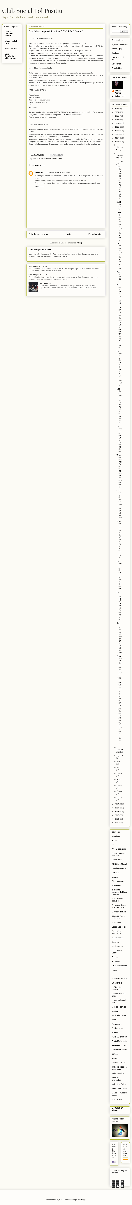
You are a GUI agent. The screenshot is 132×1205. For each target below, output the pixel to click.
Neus (114, 1020)
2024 (117, 112)
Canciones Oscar (119, 868)
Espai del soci (117, 40)
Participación (57, 159)
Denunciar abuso (117, 1109)
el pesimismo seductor (117, 899)
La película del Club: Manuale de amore (119, 575)
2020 (117, 127)
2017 (117, 138)
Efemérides (116, 885)
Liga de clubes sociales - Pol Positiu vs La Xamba (119, 406)
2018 (117, 134)
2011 (117, 819)
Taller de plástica (119, 1084)
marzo (119, 785)
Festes (114, 957)
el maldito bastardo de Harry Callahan (119, 892)
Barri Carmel (117, 860)
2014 (117, 808)
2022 (117, 119)
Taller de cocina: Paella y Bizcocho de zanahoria (119, 471)
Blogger (83, 1200)
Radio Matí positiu (119, 1041)
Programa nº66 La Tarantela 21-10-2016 (119, 298)
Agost (114, 840)
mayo (119, 773)
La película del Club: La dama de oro (119, 439)
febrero (120, 791)
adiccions (116, 836)
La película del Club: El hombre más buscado (119, 368)
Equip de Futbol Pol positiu (118, 917)
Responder (39, 187)
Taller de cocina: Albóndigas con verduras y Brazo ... (119, 726)
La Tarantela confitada (117, 988)
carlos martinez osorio (9, 33)
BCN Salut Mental (44, 159)
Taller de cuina (118, 1073)
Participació (117, 1024)
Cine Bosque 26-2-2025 (40, 249)
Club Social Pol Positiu (32, 10)
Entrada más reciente (38, 234)
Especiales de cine (120, 927)
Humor (114, 970)
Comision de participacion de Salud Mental (119, 504)
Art (113, 845)
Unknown (39, 172)
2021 (117, 123)
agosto (120, 756)
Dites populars (118, 881)
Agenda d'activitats (120, 44)
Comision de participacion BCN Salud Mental (119, 637)
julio (118, 761)
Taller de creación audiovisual (119, 1068)
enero (119, 797)
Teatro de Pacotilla (119, 1088)
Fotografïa (116, 961)
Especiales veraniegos (116, 932)
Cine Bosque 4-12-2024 (38, 266)
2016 (117, 142)
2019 (117, 130)
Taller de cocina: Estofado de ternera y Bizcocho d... (119, 332)
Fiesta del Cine (119, 276)
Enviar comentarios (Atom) (71, 243)
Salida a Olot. (119, 205)
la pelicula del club (119, 978)
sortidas (115, 1054)
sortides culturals (119, 1062)
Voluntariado (117, 1099)
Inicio (68, 234)
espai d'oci (116, 922)
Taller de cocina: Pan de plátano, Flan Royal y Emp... (119, 539)
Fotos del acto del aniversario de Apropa (119, 226)
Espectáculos (117, 938)
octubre (120, 161)
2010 (117, 822)
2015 (117, 804)
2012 (117, 815)
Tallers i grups (117, 49)
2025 (117, 108)
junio (119, 767)
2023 (117, 116)
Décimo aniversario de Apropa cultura (119, 255)
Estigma (115, 942)
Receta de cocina (119, 1045)
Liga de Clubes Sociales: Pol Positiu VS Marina (119, 182)
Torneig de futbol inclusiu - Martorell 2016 (119, 691)
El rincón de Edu (119, 912)
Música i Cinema (119, 1015)
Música (115, 1011)
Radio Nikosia (11, 48)
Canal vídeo (117, 68)
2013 (117, 811)
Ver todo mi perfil (119, 96)
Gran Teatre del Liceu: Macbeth (119, 665)
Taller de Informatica (116, 1079)
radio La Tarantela (119, 1037)
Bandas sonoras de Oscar (118, 854)
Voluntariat (116, 64)
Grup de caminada (119, 966)
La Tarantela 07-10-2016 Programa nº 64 (119, 605)
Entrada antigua (95, 234)
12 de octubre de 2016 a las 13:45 (57, 172)
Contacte (115, 53)
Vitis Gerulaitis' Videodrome (10, 56)
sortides (115, 1058)
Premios (115, 1032)
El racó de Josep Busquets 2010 (119, 906)
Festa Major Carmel (117, 952)
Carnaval (115, 873)
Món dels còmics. (119, 1007)
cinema (115, 877)
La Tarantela (117, 983)
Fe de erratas (117, 946)
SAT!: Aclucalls (45, 283)
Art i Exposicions (119, 849)
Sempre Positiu (118, 92)
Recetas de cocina (119, 1050)
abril (118, 779)
